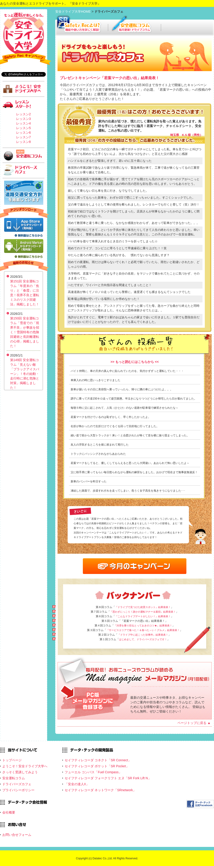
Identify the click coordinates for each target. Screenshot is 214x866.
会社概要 (8, 812)
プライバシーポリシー (18, 790)
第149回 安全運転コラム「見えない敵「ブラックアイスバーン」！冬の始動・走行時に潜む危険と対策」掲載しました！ (24, 373)
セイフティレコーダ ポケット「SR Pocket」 (97, 766)
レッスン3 (23, 119)
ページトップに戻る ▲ (194, 723)
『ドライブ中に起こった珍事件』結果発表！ (143, 634)
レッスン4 (23, 123)
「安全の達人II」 (77, 784)
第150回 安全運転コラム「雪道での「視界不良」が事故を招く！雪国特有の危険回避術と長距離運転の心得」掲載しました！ (24, 332)
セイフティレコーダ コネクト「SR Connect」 (98, 760)
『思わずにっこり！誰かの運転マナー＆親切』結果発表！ (143, 611)
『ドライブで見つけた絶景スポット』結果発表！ (143, 607)
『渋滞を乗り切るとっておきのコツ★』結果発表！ (143, 625)
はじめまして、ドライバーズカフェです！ (143, 639)
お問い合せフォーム (16, 835)
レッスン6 (23, 132)
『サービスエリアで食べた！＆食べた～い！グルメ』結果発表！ (143, 630)
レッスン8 (23, 142)
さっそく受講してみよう (20, 772)
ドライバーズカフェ (16, 784)
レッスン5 (23, 128)
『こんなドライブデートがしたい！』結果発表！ (143, 616)
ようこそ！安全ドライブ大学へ (24, 766)
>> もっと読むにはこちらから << (134, 362)
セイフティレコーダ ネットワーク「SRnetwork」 (100, 790)
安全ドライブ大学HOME (73, 11)
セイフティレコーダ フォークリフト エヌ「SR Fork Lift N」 (108, 778)
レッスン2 (23, 114)
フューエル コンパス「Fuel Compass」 (93, 772)
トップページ (12, 760)
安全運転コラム (13, 778)
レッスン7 (23, 137)
